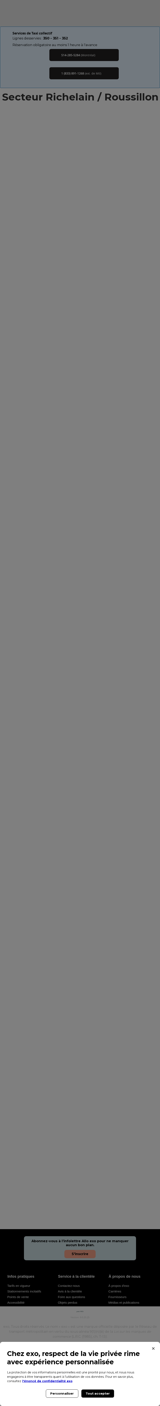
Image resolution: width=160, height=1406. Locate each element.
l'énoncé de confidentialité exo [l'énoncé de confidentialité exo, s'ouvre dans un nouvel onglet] (47, 1381)
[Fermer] (153, 1348)
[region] (80, 1374)
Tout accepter (98, 1393)
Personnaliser (62, 1393)
